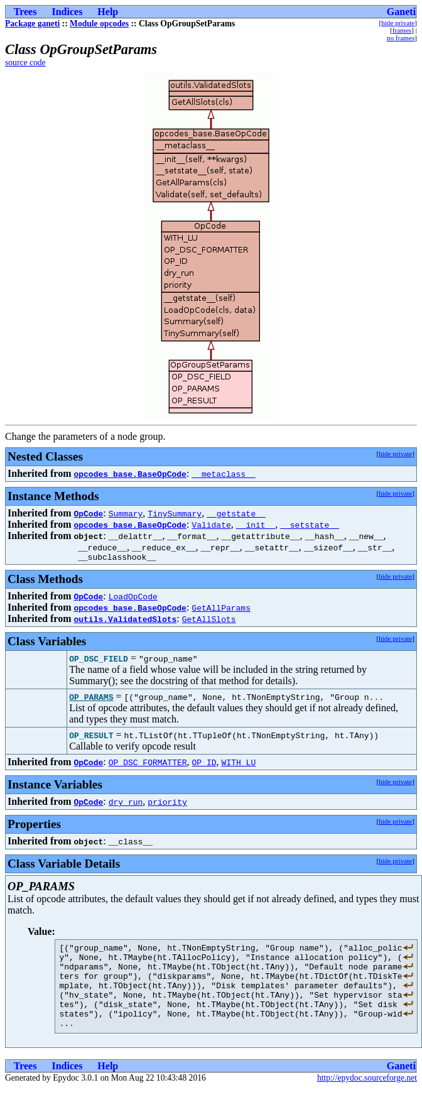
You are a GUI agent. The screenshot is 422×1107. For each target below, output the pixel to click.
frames (401, 30)
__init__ (255, 524)
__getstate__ (236, 513)
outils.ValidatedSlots (124, 620)
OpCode (88, 513)
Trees (25, 11)
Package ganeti (32, 23)
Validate (211, 524)
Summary (126, 513)
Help (107, 11)
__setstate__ (309, 524)
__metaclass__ (223, 473)
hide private (397, 22)
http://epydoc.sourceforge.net (367, 1096)
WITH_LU (239, 764)
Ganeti (401, 11)
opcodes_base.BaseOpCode (129, 473)
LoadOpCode (133, 598)
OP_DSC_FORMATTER (148, 764)
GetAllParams (221, 609)
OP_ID (204, 764)
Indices (66, 11)
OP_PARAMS (91, 698)
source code (25, 62)
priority (167, 803)
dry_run (126, 803)
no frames (400, 37)
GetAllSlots (209, 620)
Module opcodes (99, 23)
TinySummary (175, 513)
